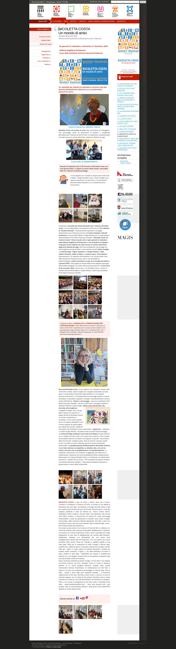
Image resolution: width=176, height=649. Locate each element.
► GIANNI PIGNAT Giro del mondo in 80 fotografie (127, 85)
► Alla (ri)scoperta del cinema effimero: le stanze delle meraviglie (127, 106)
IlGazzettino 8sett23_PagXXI (125, 162)
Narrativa (121, 21)
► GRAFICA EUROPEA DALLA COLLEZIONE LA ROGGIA (126, 100)
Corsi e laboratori (43, 61)
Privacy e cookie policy (53, 647)
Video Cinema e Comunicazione (101, 21)
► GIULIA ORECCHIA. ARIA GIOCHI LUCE (127, 122)
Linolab (82, 21)
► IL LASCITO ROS (124, 119)
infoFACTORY (137, 643)
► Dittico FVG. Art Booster (126, 129)
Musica (73, 21)
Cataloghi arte (46, 51)
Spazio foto (45, 54)
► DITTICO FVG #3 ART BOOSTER (126, 89)
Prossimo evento (44, 36)
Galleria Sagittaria (43, 29)
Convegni (46, 58)
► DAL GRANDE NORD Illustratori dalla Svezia (125, 94)
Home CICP (42, 21)
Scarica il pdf (127, 77)
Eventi (47, 64)
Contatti (105, 1)
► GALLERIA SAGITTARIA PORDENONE (126, 149)
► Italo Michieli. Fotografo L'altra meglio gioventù (126, 144)
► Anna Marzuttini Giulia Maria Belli (128, 112)
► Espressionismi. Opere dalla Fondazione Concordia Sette (128, 139)
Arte (66, 21)
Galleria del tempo (46, 44)
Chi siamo (57, 21)
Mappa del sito (95, 1)
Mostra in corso (45, 33)
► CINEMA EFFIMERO (125, 132)
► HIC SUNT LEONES (125, 126)
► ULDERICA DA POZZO (126, 116)
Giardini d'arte (45, 40)
